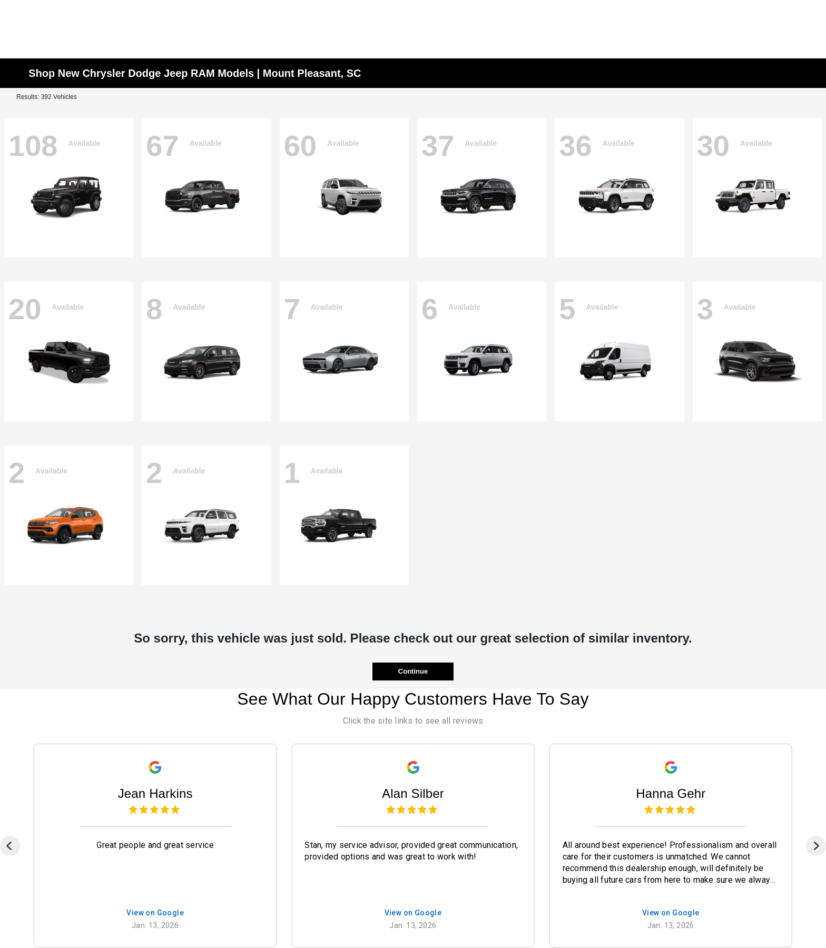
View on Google (155, 913)
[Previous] (10, 846)
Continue (413, 671)
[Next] (816, 846)
